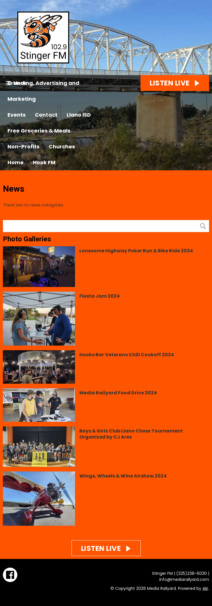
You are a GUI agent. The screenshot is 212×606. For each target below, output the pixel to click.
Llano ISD (79, 114)
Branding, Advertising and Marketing (43, 90)
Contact (46, 114)
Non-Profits (23, 146)
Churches (62, 146)
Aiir (205, 588)
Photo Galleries (27, 239)
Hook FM (44, 162)
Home (15, 162)
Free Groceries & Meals (38, 130)
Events (16, 114)
